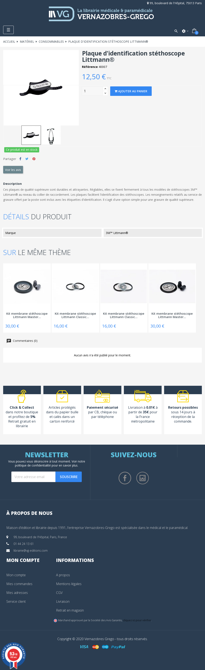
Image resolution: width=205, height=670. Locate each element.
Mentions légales (69, 583)
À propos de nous (29, 513)
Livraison (63, 601)
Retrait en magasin (70, 610)
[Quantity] (92, 91)
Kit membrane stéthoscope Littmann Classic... (75, 315)
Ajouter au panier (131, 91)
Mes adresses (17, 592)
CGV (59, 592)
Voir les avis (13, 170)
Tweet (26, 159)
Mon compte (16, 575)
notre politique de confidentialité (50, 463)
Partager (20, 159)
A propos (63, 575)
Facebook (125, 478)
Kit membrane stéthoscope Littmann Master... (27, 315)
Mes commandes (19, 583)
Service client (16, 601)
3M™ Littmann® (117, 233)
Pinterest (33, 159)
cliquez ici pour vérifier (137, 620)
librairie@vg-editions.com (30, 550)
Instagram (142, 478)
